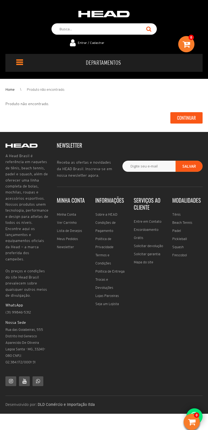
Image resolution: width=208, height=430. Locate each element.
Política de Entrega (110, 271)
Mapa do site (143, 262)
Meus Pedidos (67, 239)
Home (10, 90)
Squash (178, 247)
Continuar (186, 118)
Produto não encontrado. (46, 90)
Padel (176, 231)
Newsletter (65, 247)
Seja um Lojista (107, 304)
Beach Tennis (182, 223)
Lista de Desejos (69, 231)
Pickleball (179, 239)
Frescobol (179, 255)
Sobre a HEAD (106, 214)
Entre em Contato (147, 221)
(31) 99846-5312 (18, 312)
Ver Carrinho (67, 223)
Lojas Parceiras (107, 296)
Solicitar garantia (147, 254)
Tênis (176, 214)
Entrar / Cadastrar (91, 42)
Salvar (189, 166)
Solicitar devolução (148, 246)
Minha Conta (66, 214)
